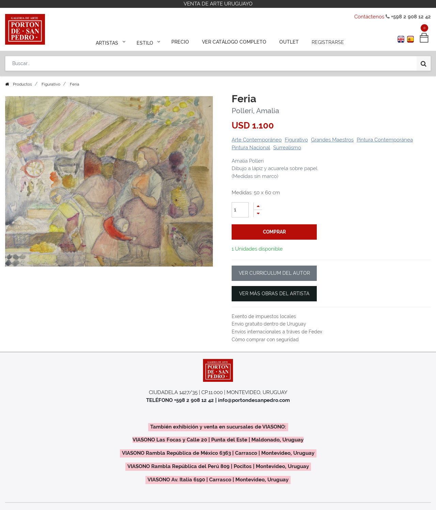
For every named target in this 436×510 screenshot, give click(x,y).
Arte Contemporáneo (257, 140)
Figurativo (51, 84)
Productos (22, 84)
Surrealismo (287, 148)
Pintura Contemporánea (385, 140)
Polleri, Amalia (255, 110)
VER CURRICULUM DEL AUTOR (274, 273)
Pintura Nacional (251, 148)
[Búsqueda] (424, 62)
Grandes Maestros (332, 140)
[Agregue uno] (258, 206)
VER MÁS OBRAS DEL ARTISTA (274, 293)
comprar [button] (274, 232)
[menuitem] (181, 41)
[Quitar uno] (258, 213)
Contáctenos (369, 17)
